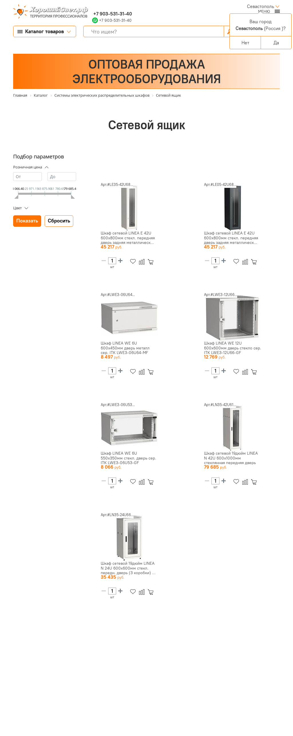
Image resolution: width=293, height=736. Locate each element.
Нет (245, 42)
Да (276, 42)
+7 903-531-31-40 (112, 14)
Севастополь (260, 6)
